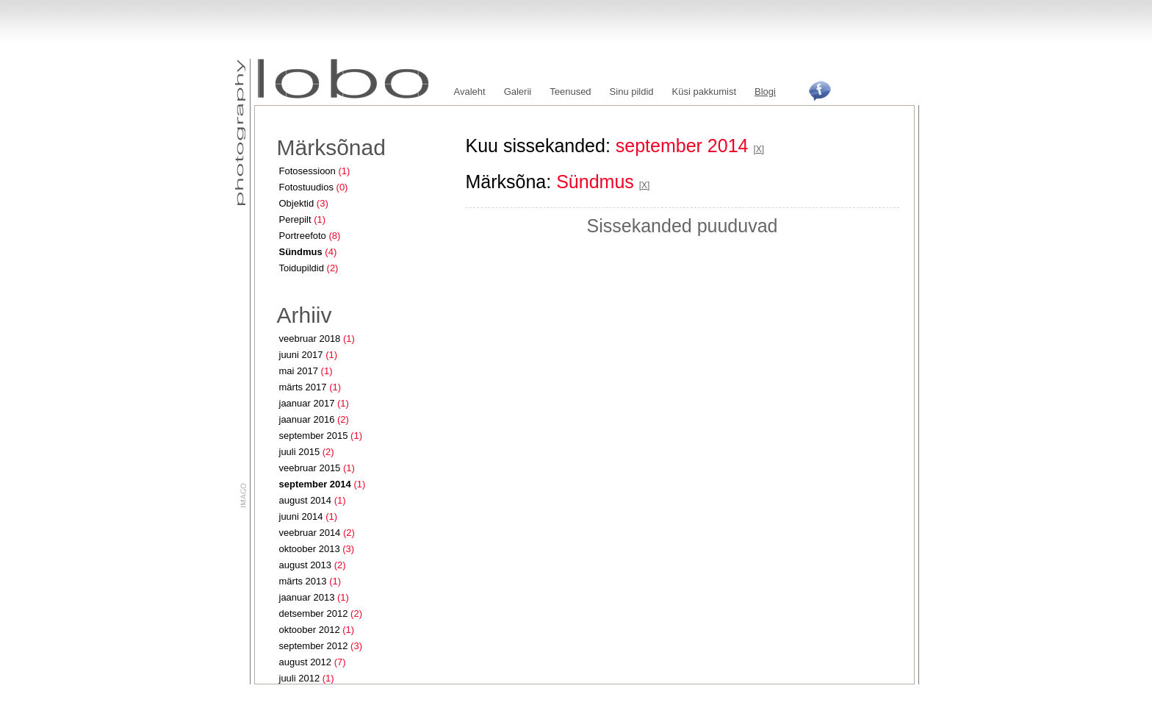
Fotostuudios (306, 187)
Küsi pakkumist (704, 91)
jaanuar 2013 (307, 597)
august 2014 (305, 500)
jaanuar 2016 (307, 419)
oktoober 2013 (309, 548)
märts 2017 (303, 387)
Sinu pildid (632, 91)
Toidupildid (301, 267)
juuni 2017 (301, 354)
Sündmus (301, 251)
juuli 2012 (299, 678)
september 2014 (315, 484)
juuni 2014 (301, 516)
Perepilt (295, 219)
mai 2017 (298, 370)
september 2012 (313, 645)
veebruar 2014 (310, 532)
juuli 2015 (299, 451)
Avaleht (470, 91)
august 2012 (305, 662)
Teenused (570, 91)
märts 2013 (303, 581)
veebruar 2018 (310, 338)
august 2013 (305, 564)
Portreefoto (302, 235)
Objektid (296, 203)
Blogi (765, 91)
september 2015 (313, 435)
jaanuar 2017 (307, 403)
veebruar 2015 (310, 467)
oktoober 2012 (309, 629)
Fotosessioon (307, 170)
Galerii (518, 91)
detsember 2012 (313, 613)
